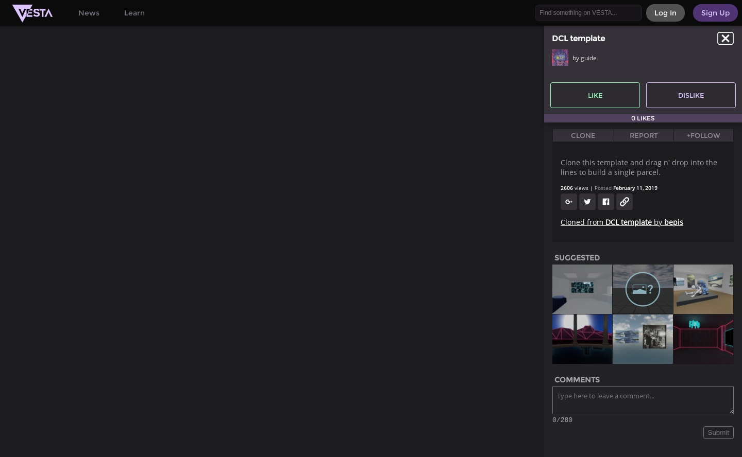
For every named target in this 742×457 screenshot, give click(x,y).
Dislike (691, 95)
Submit (718, 434)
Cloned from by (622, 222)
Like (595, 95)
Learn (134, 12)
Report (644, 135)
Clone (583, 135)
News (88, 12)
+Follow (703, 135)
